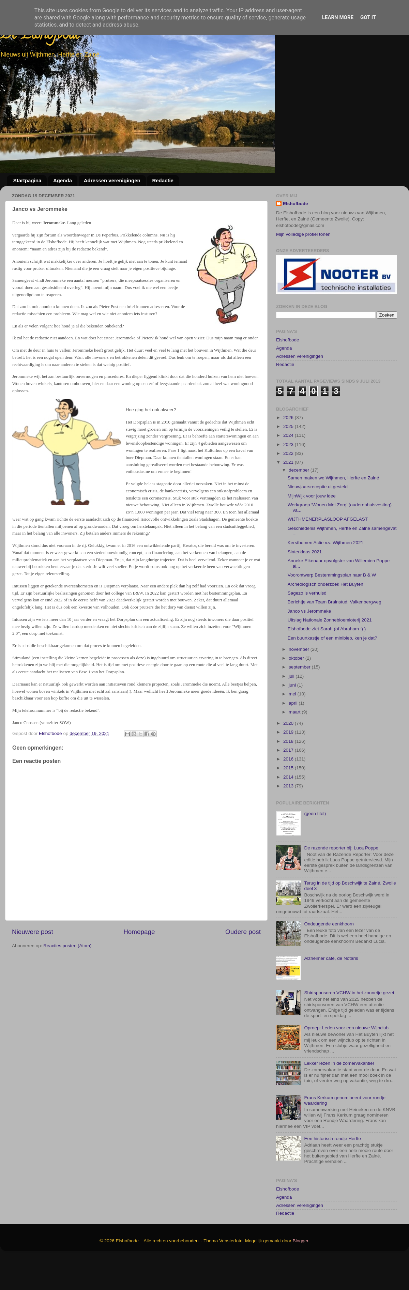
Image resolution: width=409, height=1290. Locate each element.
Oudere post (243, 931)
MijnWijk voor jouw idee (312, 528)
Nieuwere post (32, 931)
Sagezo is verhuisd (307, 625)
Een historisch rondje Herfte (332, 1170)
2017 (289, 782)
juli (292, 708)
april (294, 735)
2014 (289, 809)
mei (293, 726)
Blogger (300, 1272)
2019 (289, 764)
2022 (289, 485)
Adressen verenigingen (112, 180)
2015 (289, 800)
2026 (289, 449)
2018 (289, 773)
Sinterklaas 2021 (305, 583)
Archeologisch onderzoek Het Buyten (325, 616)
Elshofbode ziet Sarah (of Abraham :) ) (327, 661)
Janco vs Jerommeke (309, 643)
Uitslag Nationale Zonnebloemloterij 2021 (330, 652)
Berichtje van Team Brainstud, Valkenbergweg (334, 634)
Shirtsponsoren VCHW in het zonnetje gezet (349, 1024)
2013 (289, 817)
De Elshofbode (40, 36)
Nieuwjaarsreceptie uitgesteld (318, 519)
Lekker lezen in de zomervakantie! (339, 1095)
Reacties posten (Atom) (67, 945)
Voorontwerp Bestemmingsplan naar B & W (332, 607)
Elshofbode (295, 203)
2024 (289, 467)
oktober (297, 690)
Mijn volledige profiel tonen (303, 234)
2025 (289, 458)
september (300, 699)
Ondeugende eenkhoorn (329, 955)
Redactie (162, 180)
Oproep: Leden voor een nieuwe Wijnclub (346, 1060)
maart (295, 744)
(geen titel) (315, 845)
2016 (289, 791)
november (299, 681)
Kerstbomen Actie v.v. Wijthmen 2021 (325, 575)
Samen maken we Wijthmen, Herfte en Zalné (333, 509)
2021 (289, 494)
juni (293, 717)
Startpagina (27, 180)
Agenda (62, 180)
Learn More (337, 17)
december (299, 502)
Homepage (139, 931)
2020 (289, 755)
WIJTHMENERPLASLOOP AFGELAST (328, 551)
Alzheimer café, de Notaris (331, 990)
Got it (368, 17)
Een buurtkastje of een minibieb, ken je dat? (332, 670)
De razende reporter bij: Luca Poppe (341, 879)
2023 (289, 476)
